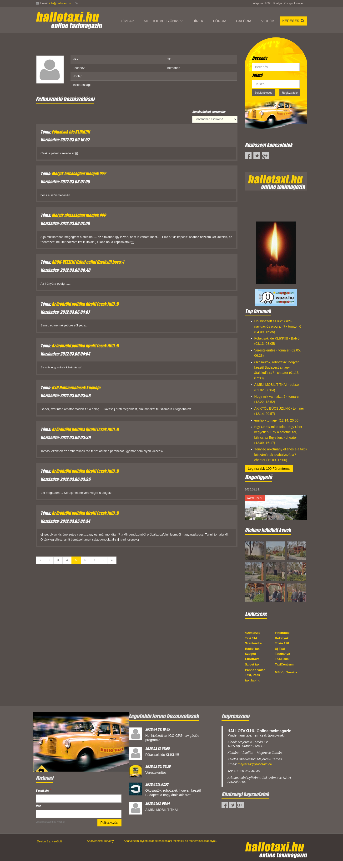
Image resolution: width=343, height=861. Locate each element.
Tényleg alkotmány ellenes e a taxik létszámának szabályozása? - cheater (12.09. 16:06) (280, 454)
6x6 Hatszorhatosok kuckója (76, 387)
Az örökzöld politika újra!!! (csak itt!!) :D (85, 304)
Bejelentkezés (263, 92)
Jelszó (257, 75)
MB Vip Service (286, 672)
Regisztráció (290, 92)
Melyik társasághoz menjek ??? (79, 173)
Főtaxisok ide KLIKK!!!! (71, 131)
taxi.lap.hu (252, 680)
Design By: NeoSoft (49, 841)
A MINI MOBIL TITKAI (161, 810)
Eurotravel (252, 659)
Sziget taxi (252, 664)
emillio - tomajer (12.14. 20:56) (277, 420)
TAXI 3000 (282, 659)
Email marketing (44, 821)
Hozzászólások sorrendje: (208, 112)
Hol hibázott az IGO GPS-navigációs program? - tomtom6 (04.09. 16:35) (277, 326)
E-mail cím (43, 791)
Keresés (293, 21)
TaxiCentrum (284, 664)
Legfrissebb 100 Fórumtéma (269, 468)
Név (38, 806)
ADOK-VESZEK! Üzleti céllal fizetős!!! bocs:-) (88, 262)
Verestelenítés (155, 772)
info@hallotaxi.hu (60, 3)
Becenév (259, 58)
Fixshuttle (282, 632)
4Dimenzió (253, 632)
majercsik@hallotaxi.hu (255, 764)
